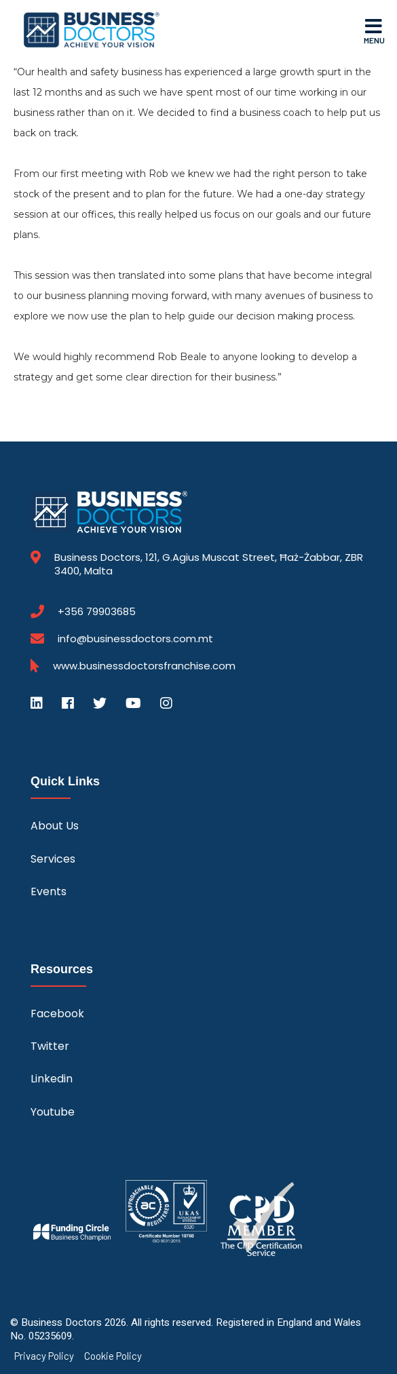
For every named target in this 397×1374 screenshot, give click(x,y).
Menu (374, 30)
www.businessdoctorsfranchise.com (144, 666)
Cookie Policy (113, 1356)
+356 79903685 (97, 612)
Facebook (57, 1013)
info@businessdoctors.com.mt (135, 638)
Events (49, 891)
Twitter (50, 1046)
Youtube (53, 1112)
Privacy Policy (44, 1356)
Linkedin (52, 1078)
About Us (55, 825)
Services (53, 859)
